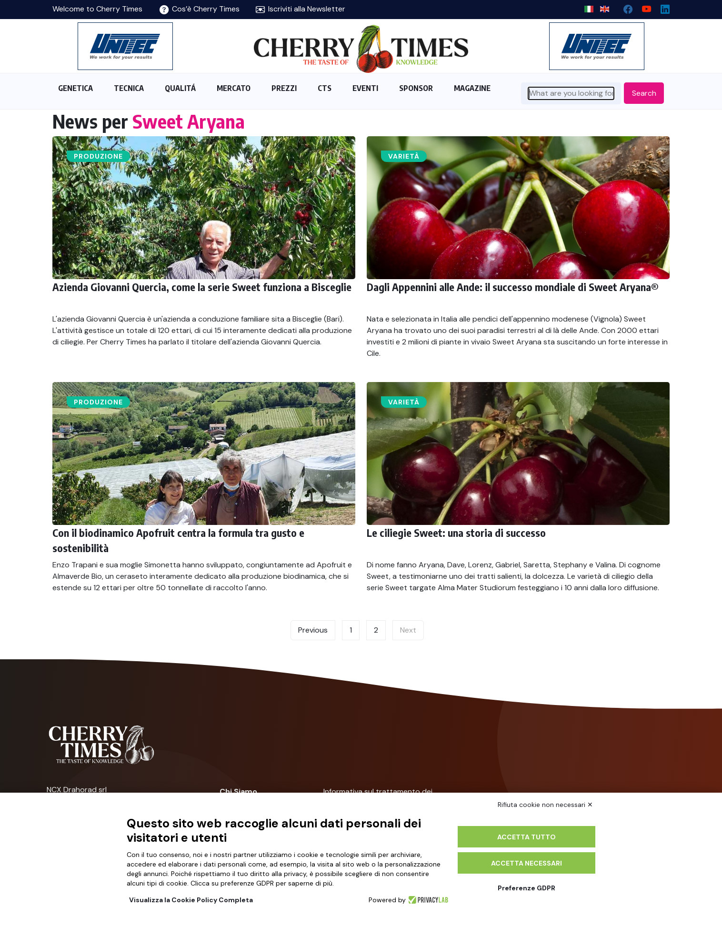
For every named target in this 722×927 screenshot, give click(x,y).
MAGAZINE (472, 88)
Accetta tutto (526, 837)
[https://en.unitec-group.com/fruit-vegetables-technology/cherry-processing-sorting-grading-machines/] (125, 46)
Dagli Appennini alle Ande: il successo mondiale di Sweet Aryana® (513, 286)
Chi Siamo (238, 791)
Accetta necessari (526, 863)
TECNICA (129, 88)
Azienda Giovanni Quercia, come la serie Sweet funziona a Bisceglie (201, 286)
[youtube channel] (642, 7)
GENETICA (75, 88)
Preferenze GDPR (526, 888)
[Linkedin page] (661, 7)
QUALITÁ (180, 88)
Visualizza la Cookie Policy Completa (191, 900)
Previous (313, 630)
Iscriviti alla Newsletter (300, 9)
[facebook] (624, 7)
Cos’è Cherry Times (200, 9)
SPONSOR (416, 88)
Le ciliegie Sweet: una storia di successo (456, 532)
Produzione (98, 156)
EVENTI (365, 88)
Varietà (404, 156)
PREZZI (284, 88)
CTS (324, 88)
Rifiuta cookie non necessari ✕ (545, 804)
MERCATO (234, 88)
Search (644, 93)
